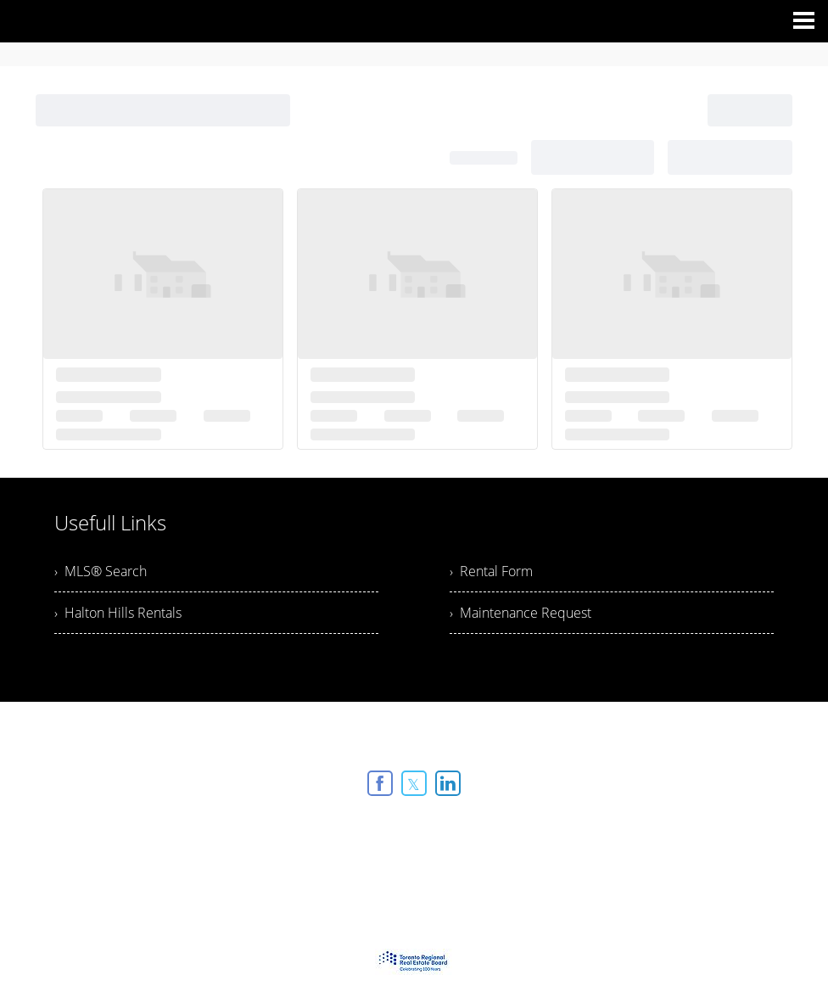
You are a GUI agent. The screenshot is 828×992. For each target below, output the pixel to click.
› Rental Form (491, 571)
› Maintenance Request (520, 612)
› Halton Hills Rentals (118, 612)
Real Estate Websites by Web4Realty (376, 829)
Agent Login (517, 829)
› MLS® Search (100, 571)
